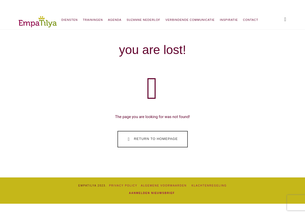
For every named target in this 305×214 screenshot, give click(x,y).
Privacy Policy (123, 185)
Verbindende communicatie (190, 19)
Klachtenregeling (209, 185)
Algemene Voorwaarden (166, 185)
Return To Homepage (152, 139)
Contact (250, 19)
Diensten (69, 19)
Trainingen (93, 19)
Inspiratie (229, 19)
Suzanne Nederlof (143, 19)
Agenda (114, 19)
